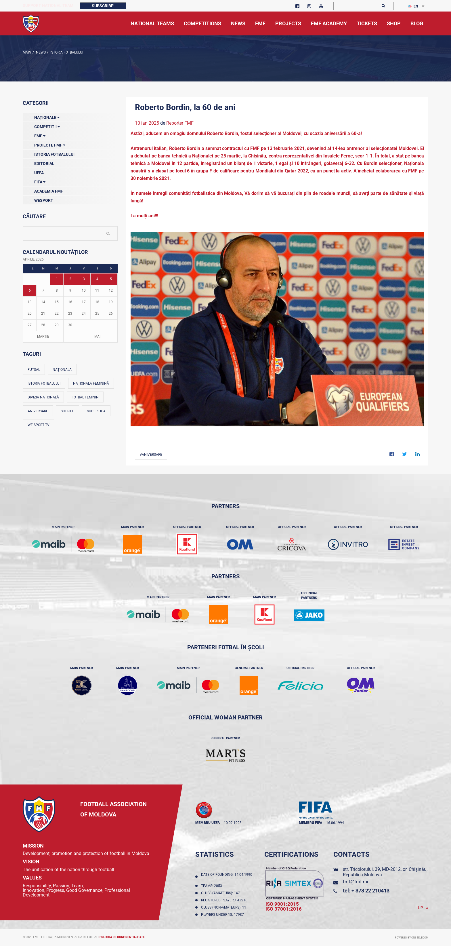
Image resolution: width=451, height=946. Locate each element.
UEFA (33, 171)
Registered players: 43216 (225, 900)
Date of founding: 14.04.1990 (226, 877)
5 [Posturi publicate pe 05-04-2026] (111, 279)
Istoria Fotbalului (66, 52)
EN (413, 6)
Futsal (34, 370)
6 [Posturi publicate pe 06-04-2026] (30, 290)
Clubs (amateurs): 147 (221, 893)
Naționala (62, 370)
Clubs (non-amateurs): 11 (224, 907)
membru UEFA (207, 823)
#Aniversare (151, 455)
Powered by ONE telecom (411, 937)
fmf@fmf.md (356, 881)
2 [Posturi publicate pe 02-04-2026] (70, 279)
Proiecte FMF (44, 143)
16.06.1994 (335, 823)
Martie (43, 337)
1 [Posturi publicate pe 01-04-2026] (57, 279)
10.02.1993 (233, 823)
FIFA (34, 180)
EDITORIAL (38, 162)
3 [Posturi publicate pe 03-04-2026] (84, 279)
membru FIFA (310, 823)
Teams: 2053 (212, 886)
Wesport (38, 199)
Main (27, 52)
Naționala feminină (91, 383)
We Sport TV (38, 425)
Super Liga (96, 411)
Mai (97, 337)
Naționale (41, 116)
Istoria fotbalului (44, 383)
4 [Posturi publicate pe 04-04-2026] (97, 279)
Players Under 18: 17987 (223, 915)
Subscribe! (103, 5)
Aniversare (38, 411)
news (40, 52)
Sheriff (67, 411)
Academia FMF (43, 190)
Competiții (41, 125)
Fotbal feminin (85, 397)
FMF (34, 134)
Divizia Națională (43, 397)
